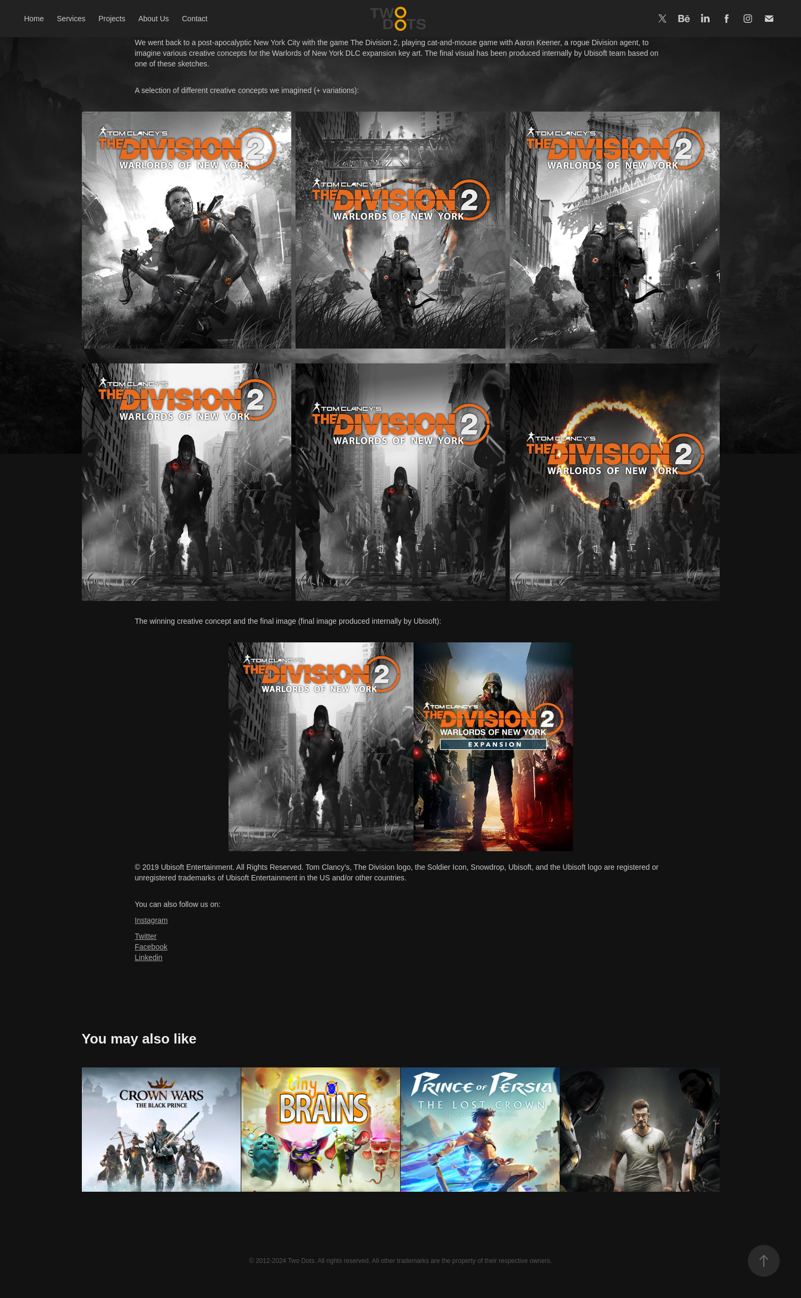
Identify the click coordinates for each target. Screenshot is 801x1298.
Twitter (146, 936)
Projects (111, 18)
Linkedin (149, 957)
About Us (153, 18)
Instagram (151, 920)
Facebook (151, 947)
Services (71, 18)
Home (34, 18)
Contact (194, 18)
